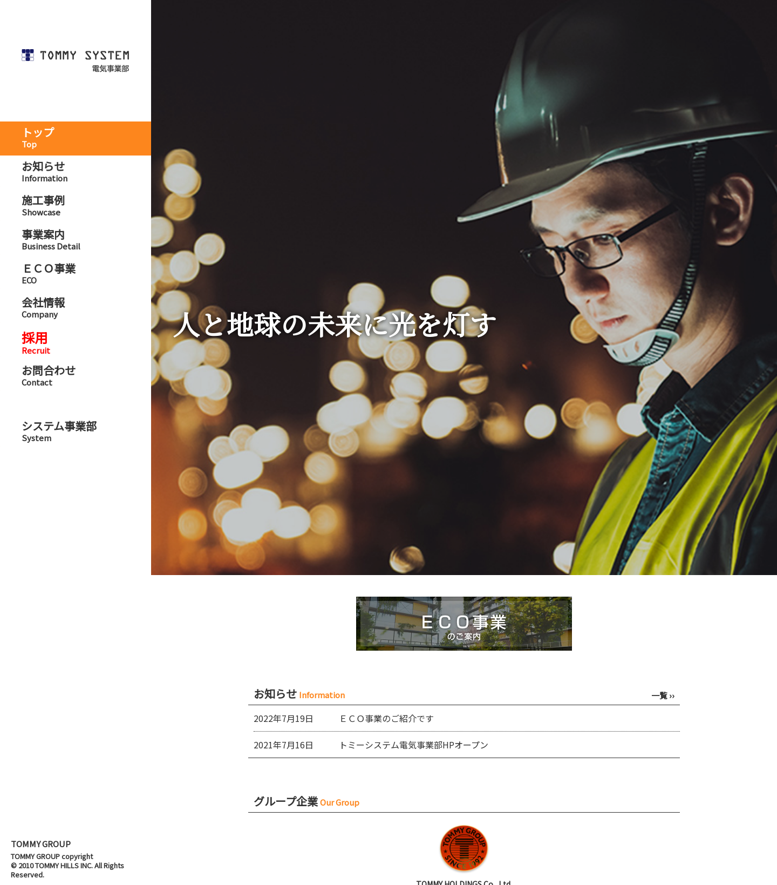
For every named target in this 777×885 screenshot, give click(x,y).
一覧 (662, 695)
